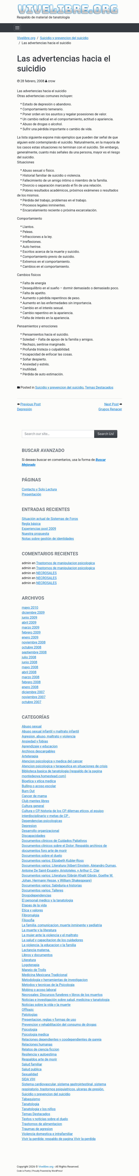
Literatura (29, 960)
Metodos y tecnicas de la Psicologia (48, 985)
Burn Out (28, 791)
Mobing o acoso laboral (39, 990)
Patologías (30, 1015)
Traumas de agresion (37, 1129)
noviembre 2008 (34, 642)
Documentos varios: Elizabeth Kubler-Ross (53, 861)
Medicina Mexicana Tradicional (44, 975)
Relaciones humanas (37, 1044)
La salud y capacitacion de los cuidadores (52, 940)
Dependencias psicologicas (42, 821)
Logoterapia (30, 965)
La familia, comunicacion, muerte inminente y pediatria (62, 925)
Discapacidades (33, 836)
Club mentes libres (35, 801)
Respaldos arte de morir (39, 1059)
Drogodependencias (36, 895)
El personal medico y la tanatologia (47, 900)
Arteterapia (30, 756)
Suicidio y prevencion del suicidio (59, 387)
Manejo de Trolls (34, 970)
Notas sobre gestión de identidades (48, 539)
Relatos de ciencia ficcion (40, 1049)
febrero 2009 (31, 632)
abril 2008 (29, 672)
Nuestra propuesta (35, 534)
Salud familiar (32, 1064)
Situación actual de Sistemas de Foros (50, 519)
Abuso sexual (32, 726)
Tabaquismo (31, 1099)
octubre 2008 (31, 647)
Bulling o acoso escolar (39, 786)
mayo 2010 (30, 608)
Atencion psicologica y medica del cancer (52, 761)
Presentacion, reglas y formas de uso (49, 1020)
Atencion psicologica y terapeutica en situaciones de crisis (65, 766)
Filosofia (28, 920)
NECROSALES (46, 573)
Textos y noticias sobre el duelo (45, 1119)
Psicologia (29, 1029)
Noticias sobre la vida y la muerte (46, 1005)
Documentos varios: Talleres (42, 890)
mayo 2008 (30, 667)
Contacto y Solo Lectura (39, 489)
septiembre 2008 (34, 652)
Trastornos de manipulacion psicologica (65, 563)
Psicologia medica (35, 1034)
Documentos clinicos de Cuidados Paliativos (54, 841)
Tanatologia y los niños (39, 1109)
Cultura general (33, 806)
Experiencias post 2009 (39, 529)
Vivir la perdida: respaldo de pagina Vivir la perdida (59, 1139)
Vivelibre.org (45, 1166)
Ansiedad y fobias (35, 741)
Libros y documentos (37, 955)
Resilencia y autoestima (39, 1054)
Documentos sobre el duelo (42, 856)
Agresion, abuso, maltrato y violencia (49, 736)
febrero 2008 (31, 682)
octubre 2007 (31, 702)
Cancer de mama (34, 796)
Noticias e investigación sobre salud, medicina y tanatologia (65, 1000)
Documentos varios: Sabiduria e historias (52, 885)
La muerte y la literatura (39, 930)
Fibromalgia (30, 915)
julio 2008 (29, 657)
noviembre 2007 (34, 697)
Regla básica (31, 524)
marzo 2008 (30, 677)
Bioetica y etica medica (39, 781)
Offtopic (28, 1010)
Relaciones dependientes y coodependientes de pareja (61, 1039)
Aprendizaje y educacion (40, 746)
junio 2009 (29, 617)
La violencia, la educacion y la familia (49, 945)
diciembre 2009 (33, 613)
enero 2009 (30, 637)
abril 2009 (29, 622)
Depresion (29, 826)
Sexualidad (30, 1074)
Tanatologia (30, 1104)
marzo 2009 (30, 627)
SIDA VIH (28, 1079)
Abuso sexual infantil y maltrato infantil (50, 731)
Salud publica (32, 1069)
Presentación (31, 494)
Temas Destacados (99, 387)
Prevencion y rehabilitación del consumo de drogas (59, 1025)
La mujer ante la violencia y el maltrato (50, 935)
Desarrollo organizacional (40, 831)
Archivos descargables (38, 751)
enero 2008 (30, 687)
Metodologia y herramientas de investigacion (55, 980)
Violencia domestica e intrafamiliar (47, 1134)
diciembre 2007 (33, 692)
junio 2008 (29, 662)
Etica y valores (32, 910)
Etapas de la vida (34, 905)
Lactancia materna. (36, 950)
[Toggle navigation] (17, 28)
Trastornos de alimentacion (42, 1124)
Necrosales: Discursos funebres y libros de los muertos (62, 995)
